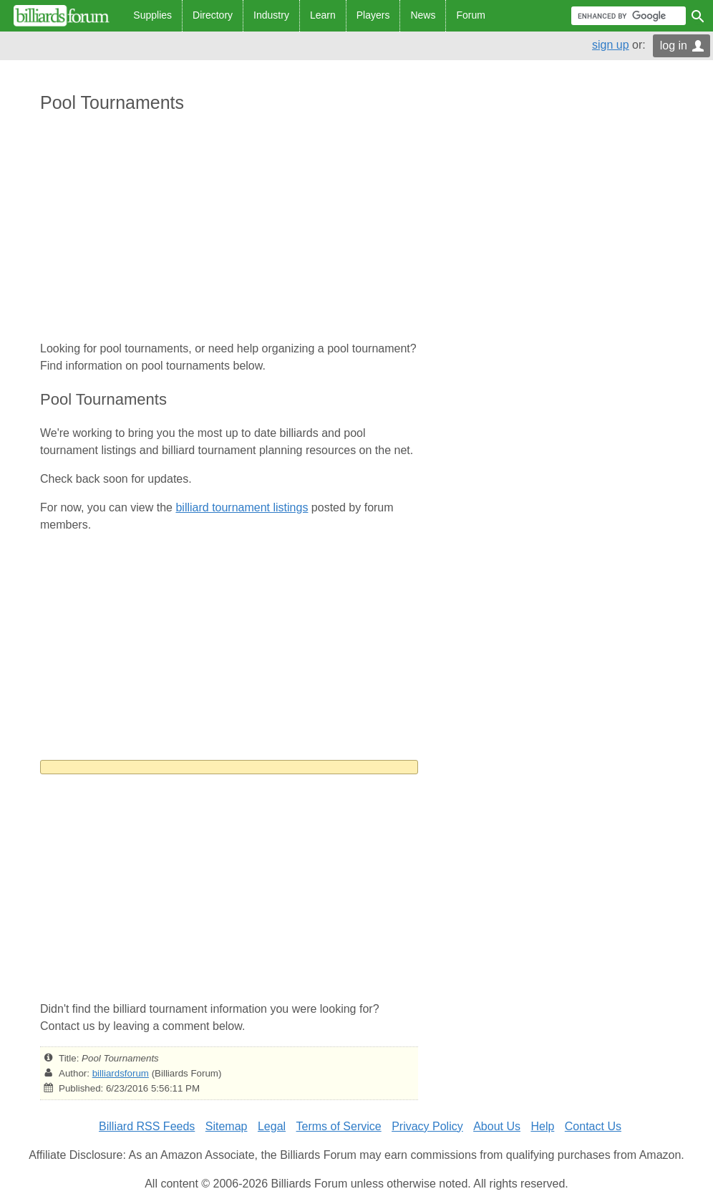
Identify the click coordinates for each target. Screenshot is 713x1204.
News (422, 15)
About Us (496, 1126)
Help (542, 1126)
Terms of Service (339, 1126)
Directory (213, 15)
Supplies (152, 15)
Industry (271, 15)
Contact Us (593, 1126)
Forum (470, 15)
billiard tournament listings (241, 507)
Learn (323, 15)
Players (373, 15)
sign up (610, 45)
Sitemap (226, 1126)
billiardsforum (120, 1073)
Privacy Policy (427, 1126)
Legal (272, 1126)
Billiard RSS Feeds (147, 1126)
